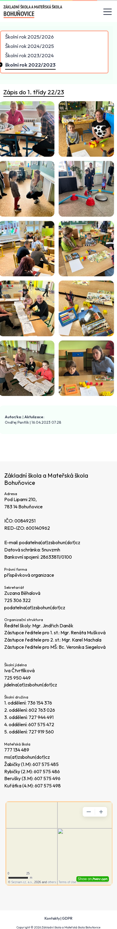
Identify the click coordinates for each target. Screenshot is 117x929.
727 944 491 (41, 717)
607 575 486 (47, 771)
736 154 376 (39, 703)
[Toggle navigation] (107, 12)
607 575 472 (41, 724)
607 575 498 (48, 786)
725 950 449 (17, 678)
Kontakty (52, 918)
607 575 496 (47, 778)
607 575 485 (45, 764)
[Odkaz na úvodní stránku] (33, 11)
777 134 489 (16, 750)
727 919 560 (41, 732)
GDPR (67, 918)
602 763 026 (42, 710)
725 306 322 (17, 600)
